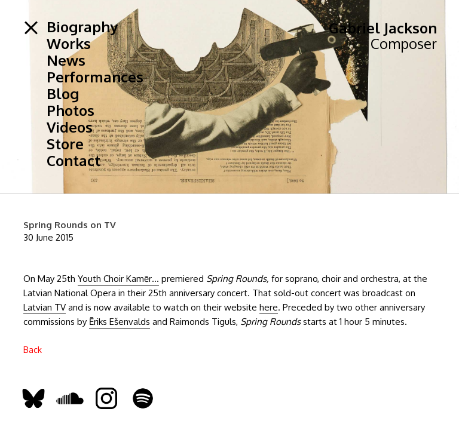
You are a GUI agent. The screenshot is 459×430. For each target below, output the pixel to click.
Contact (73, 160)
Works (69, 43)
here (268, 307)
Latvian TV (44, 307)
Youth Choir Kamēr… (118, 278)
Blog (63, 93)
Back (32, 350)
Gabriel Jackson (383, 28)
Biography (82, 27)
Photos (70, 110)
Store (65, 144)
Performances (95, 77)
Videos (70, 127)
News (66, 60)
